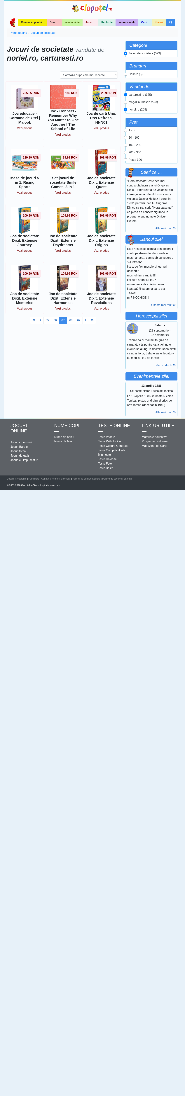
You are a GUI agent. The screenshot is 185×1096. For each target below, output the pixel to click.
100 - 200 (135, 191)
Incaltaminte (72, 68)
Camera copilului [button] (31, 68)
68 (71, 366)
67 (63, 366)
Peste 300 (135, 206)
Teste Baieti (105, 763)
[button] (170, 68)
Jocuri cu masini (21, 738)
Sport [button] (53, 68)
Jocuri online (19, 724)
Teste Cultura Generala (113, 741)
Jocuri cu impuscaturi (24, 755)
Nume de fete (63, 737)
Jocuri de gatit (20, 751)
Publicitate (33, 774)
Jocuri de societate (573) (145, 99)
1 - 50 (132, 176)
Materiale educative (154, 732)
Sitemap (128, 774)
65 (47, 366)
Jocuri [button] (89, 68)
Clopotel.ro (92, 9)
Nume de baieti (64, 732)
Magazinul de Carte (154, 741)
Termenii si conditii (61, 774)
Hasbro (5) (136, 120)
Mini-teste (104, 750)
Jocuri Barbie (19, 742)
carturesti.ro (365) (140, 140)
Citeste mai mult (163, 508)
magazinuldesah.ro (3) (143, 148)
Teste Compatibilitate (111, 745)
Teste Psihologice (109, 737)
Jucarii (159, 68)
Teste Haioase (107, 754)
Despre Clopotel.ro (17, 774)
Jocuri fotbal (18, 746)
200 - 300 (135, 198)
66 (55, 366)
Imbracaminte (126, 68)
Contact (45, 774)
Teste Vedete (106, 732)
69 (79, 366)
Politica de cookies (112, 774)
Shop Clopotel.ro (12, 68)
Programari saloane (155, 737)
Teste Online (114, 721)
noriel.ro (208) (138, 155)
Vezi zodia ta (166, 614)
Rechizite (107, 68)
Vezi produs (24, 174)
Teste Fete (105, 759)
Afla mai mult (165, 320)
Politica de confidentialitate (86, 774)
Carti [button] (144, 68)
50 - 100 (134, 183)
